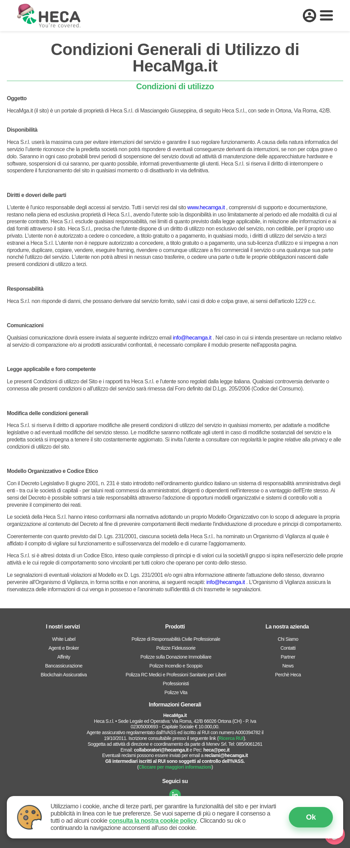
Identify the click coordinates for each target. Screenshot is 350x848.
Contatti (287, 648)
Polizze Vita (175, 692)
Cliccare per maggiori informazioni (174, 767)
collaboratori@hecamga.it (161, 750)
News (288, 665)
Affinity (63, 657)
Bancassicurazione (63, 665)
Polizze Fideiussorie (176, 648)
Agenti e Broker (64, 648)
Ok (310, 817)
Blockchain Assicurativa (64, 674)
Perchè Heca (288, 674)
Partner (288, 657)
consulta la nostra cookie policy (153, 820)
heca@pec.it (216, 750)
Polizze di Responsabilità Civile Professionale (176, 639)
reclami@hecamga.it (226, 755)
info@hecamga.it (192, 338)
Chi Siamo (288, 639)
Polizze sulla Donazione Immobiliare (175, 657)
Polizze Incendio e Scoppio (175, 665)
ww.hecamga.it (208, 207)
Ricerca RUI (230, 738)
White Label (63, 639)
